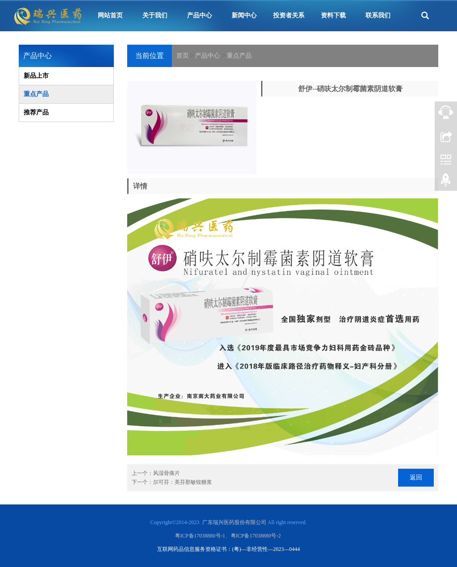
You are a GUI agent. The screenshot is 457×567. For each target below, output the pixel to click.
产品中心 (199, 15)
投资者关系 (288, 15)
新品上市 (36, 75)
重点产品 (239, 55)
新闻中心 (244, 15)
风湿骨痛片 (166, 473)
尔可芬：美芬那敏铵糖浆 (182, 482)
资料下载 (333, 15)
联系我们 (378, 15)
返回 (416, 477)
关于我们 (154, 15)
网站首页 (110, 15)
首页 (182, 55)
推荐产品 (36, 112)
